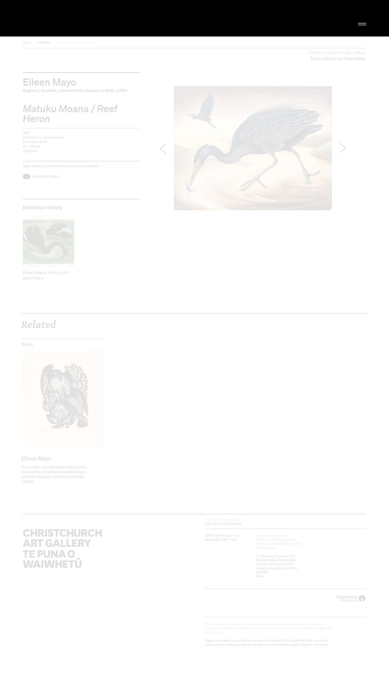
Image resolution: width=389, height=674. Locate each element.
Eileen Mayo (49, 82)
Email (259, 576)
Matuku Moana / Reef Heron (75, 42)
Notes (27, 344)
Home (27, 42)
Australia (49, 90)
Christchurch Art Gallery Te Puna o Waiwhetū (75, 18)
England (30, 90)
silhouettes (91, 166)
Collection (43, 42)
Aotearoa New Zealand (80, 90)
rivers (70, 166)
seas (79, 166)
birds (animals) (54, 166)
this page (292, 644)
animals (36, 166)
